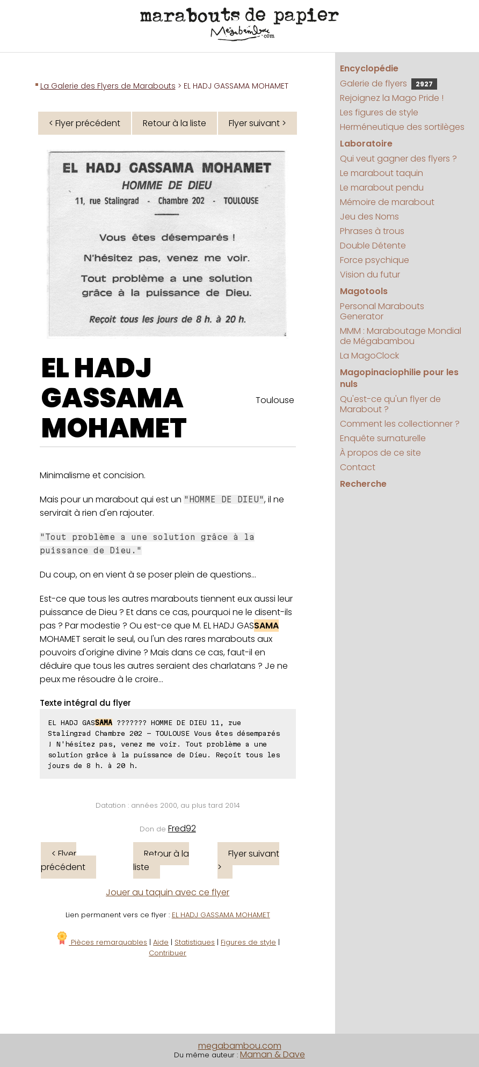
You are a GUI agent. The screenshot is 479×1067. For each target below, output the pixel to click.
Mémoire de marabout (387, 202)
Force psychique (374, 260)
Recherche (363, 484)
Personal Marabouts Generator (382, 311)
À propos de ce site (380, 453)
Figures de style (248, 942)
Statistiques (195, 942)
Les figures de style (379, 112)
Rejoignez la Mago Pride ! (392, 98)
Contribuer (167, 953)
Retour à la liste (174, 123)
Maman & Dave (272, 1054)
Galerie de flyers (388, 83)
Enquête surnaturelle (383, 438)
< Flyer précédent (84, 123)
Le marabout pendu (382, 187)
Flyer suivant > (257, 123)
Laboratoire (366, 143)
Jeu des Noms (369, 216)
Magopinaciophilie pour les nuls (399, 378)
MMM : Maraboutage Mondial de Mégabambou (400, 336)
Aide (161, 942)
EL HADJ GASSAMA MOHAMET (114, 398)
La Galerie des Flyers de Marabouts (108, 86)
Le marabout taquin (381, 173)
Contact (357, 467)
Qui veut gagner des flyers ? (398, 158)
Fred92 (182, 828)
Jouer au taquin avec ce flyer (167, 892)
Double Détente (373, 245)
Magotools (364, 291)
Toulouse (275, 400)
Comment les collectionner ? (400, 424)
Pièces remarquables (101, 942)
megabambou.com (239, 1046)
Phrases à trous (372, 231)
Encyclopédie (369, 68)
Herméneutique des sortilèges (402, 127)
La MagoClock (369, 355)
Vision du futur (370, 274)
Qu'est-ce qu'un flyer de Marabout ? (390, 404)
